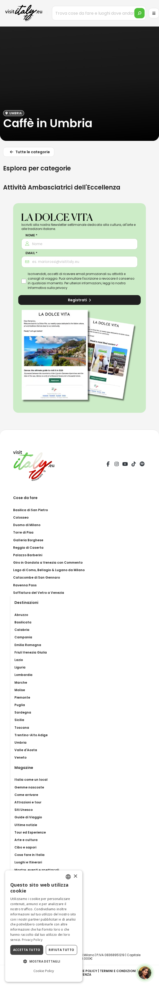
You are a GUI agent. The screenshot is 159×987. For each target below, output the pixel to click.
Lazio (18, 660)
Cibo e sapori (25, 847)
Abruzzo (21, 615)
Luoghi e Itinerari (28, 862)
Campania (23, 637)
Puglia (19, 705)
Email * (31, 253)
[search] (139, 13)
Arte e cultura (26, 840)
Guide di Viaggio (28, 817)
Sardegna (22, 712)
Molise (19, 690)
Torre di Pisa (23, 532)
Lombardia (23, 675)
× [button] (75, 876)
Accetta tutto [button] (26, 950)
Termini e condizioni (118, 971)
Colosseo (21, 517)
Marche (20, 682)
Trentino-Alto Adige (31, 735)
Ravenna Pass (25, 585)
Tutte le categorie (29, 152)
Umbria (20, 742)
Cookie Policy (84, 971)
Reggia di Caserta (28, 547)
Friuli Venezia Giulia (30, 652)
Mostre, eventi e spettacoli (36, 870)
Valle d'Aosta (25, 750)
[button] (43, 961)
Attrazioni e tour (27, 802)
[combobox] (68, 876)
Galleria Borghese (28, 540)
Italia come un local (31, 779)
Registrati (79, 300)
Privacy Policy (32, 940)
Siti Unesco (23, 810)
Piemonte (22, 697)
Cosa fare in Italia (29, 855)
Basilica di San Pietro (30, 510)
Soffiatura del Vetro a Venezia (38, 592)
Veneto (20, 757)
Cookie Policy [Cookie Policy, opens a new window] (43, 970)
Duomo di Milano (26, 525)
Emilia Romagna (27, 645)
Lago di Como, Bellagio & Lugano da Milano (49, 570)
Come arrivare (26, 795)
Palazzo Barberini (27, 555)
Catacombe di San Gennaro (36, 577)
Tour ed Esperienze (30, 832)
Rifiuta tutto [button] (61, 950)
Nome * (31, 235)
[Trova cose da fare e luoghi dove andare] (99, 13)
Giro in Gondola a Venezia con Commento (48, 562)
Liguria (19, 667)
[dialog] (43, 926)
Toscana (21, 727)
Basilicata (22, 622)
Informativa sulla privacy (47, 288)
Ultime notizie (25, 825)
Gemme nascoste (29, 787)
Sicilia (19, 720)
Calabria (21, 630)
